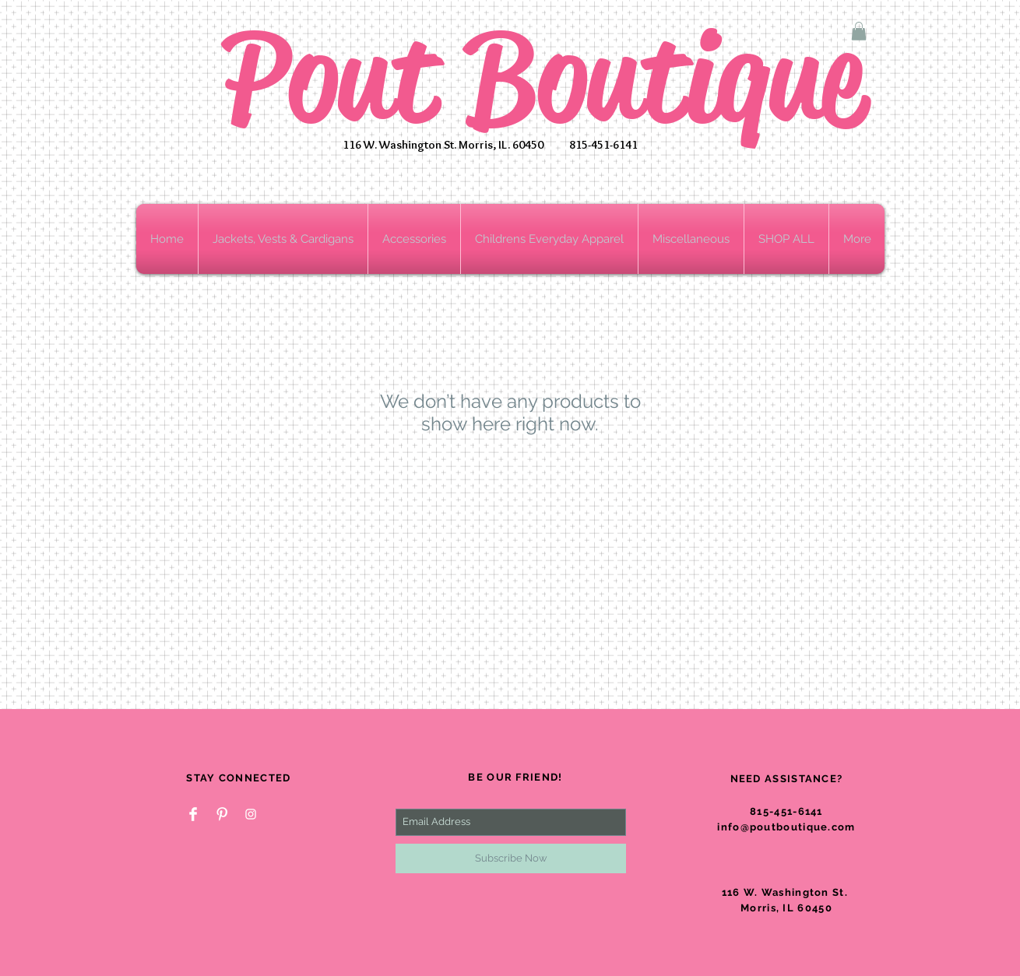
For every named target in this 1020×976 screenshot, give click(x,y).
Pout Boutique (543, 78)
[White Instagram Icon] (251, 814)
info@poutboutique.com (786, 827)
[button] (859, 31)
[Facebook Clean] (193, 814)
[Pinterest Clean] (222, 814)
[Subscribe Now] (511, 858)
